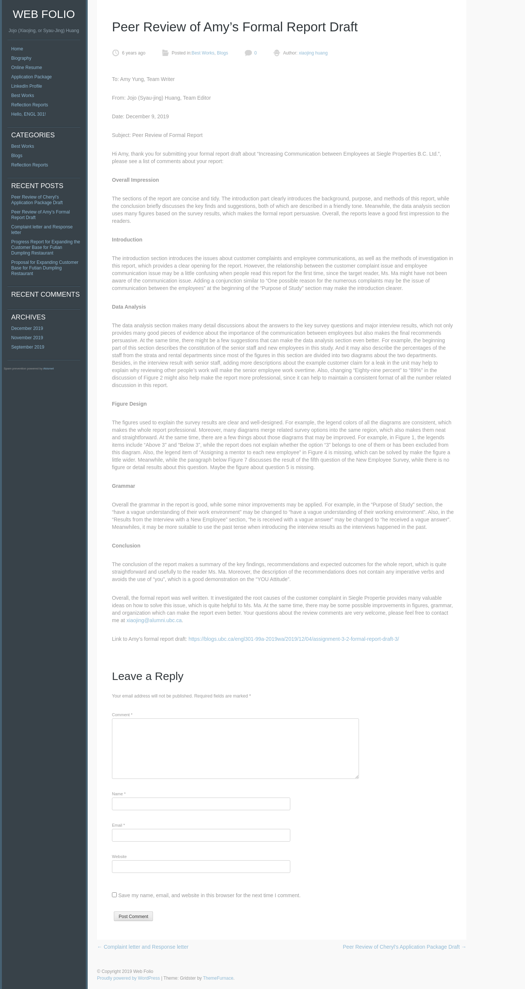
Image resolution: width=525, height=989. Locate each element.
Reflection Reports (29, 104)
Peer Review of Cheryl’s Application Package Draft (37, 199)
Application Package (31, 76)
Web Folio (44, 14)
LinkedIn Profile (26, 86)
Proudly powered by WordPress (128, 978)
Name (119, 794)
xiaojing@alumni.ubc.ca (154, 620)
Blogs (16, 155)
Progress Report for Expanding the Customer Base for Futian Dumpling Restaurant (45, 247)
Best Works (22, 95)
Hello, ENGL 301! (28, 114)
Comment (122, 714)
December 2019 (27, 328)
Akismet (48, 368)
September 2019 (27, 347)
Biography (21, 58)
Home (17, 49)
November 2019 (27, 337)
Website (119, 856)
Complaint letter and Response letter (142, 947)
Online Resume (26, 67)
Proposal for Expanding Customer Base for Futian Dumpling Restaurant (44, 268)
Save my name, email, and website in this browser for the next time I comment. (209, 895)
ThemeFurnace (218, 978)
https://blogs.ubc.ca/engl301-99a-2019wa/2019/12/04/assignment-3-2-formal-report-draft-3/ (293, 639)
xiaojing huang (312, 53)
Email (118, 825)
